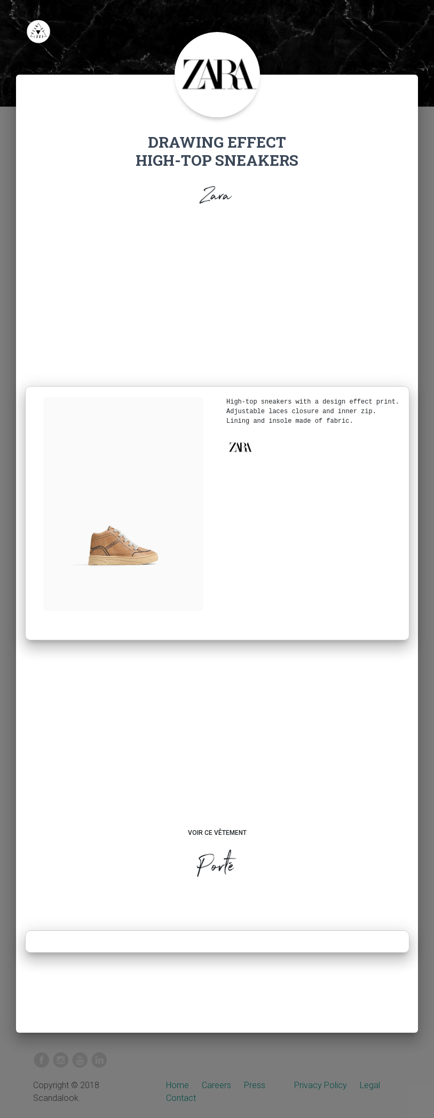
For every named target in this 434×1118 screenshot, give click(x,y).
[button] (240, 447)
